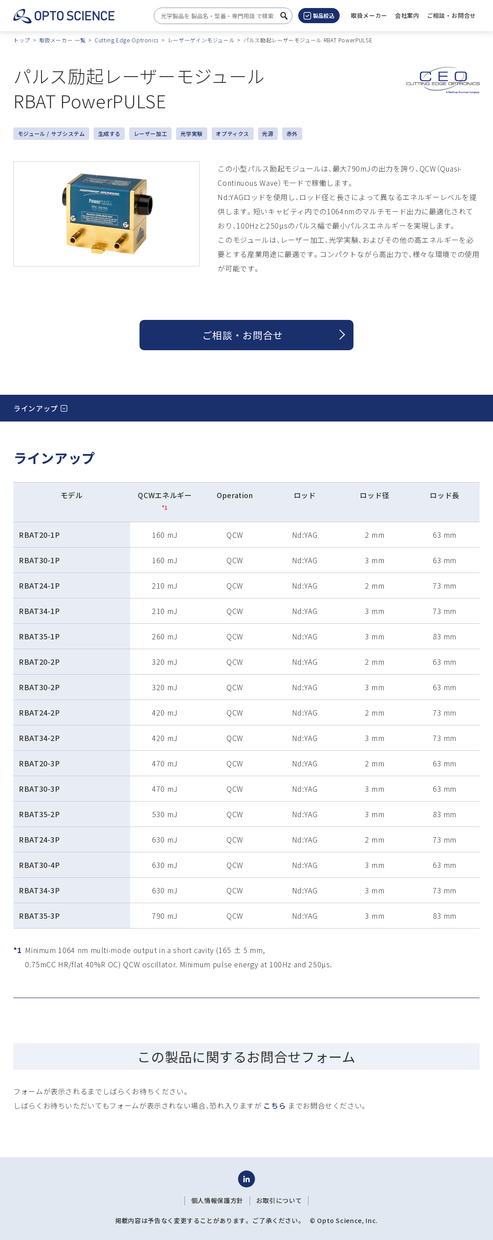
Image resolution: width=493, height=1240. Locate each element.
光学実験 (192, 133)
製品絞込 (319, 15)
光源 (267, 133)
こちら (274, 1105)
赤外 (292, 133)
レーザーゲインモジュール (201, 40)
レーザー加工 (151, 133)
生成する (109, 133)
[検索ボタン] (284, 16)
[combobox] (220, 16)
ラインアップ (35, 408)
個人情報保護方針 (217, 1200)
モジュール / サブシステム (51, 133)
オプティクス (232, 133)
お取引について (279, 1200)
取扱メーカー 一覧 (62, 40)
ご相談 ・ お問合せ (242, 335)
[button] (407, 15)
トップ (21, 40)
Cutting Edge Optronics (126, 40)
